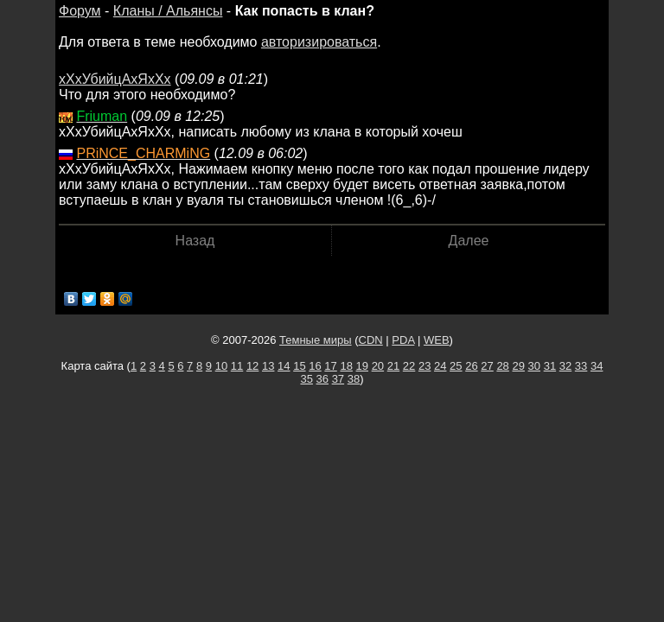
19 (362, 365)
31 (550, 365)
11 (237, 365)
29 (518, 365)
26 (471, 365)
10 (221, 365)
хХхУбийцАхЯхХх (115, 79)
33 (581, 365)
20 (378, 365)
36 (322, 378)
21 (393, 365)
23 (424, 365)
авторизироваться (319, 42)
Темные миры (315, 339)
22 (409, 365)
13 (268, 365)
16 (315, 365)
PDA (403, 339)
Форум (80, 10)
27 (487, 365)
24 (440, 365)
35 (306, 378)
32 (565, 365)
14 (284, 365)
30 (534, 365)
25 (456, 365)
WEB (437, 339)
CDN (371, 339)
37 (338, 378)
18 (346, 365)
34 (597, 365)
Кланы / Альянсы (168, 10)
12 (252, 365)
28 (502, 365)
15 (299, 365)
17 (330, 365)
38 (354, 378)
